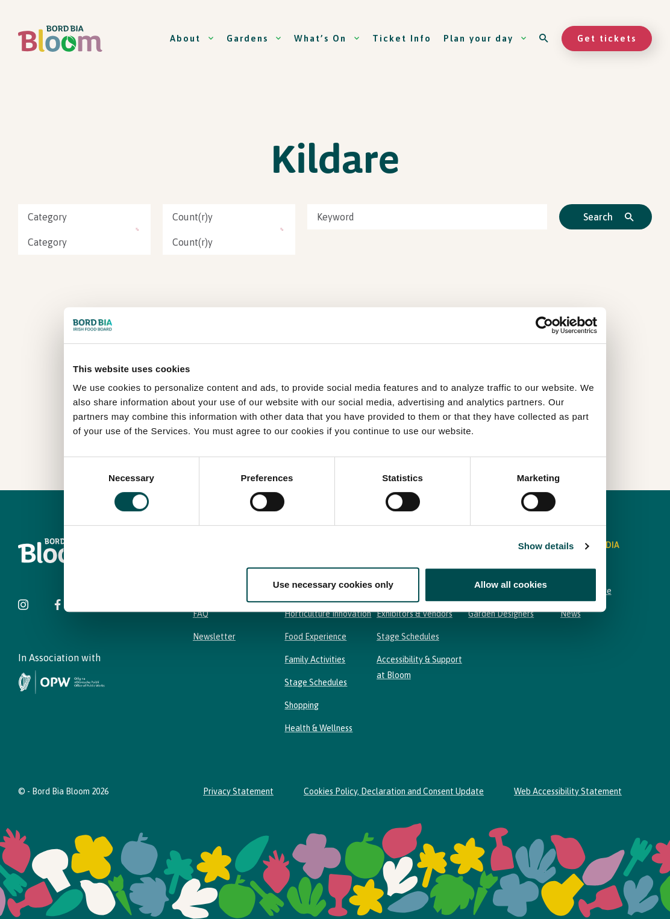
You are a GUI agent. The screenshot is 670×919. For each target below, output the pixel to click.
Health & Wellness (318, 728)
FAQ (200, 613)
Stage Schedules (315, 682)
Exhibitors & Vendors (414, 613)
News (570, 613)
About (192, 38)
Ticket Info (401, 38)
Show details (546, 546)
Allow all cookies (510, 584)
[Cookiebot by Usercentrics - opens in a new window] (544, 325)
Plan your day (485, 38)
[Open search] (544, 38)
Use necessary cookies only (333, 584)
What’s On (327, 38)
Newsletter (214, 636)
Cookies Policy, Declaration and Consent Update (394, 791)
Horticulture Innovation (327, 613)
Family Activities (314, 659)
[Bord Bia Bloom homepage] (60, 39)
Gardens (254, 38)
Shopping (301, 705)
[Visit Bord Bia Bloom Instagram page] (23, 606)
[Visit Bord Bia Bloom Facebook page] (57, 606)
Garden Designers (501, 613)
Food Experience (315, 636)
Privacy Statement (238, 791)
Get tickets (606, 38)
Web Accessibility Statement (568, 791)
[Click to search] (605, 216)
